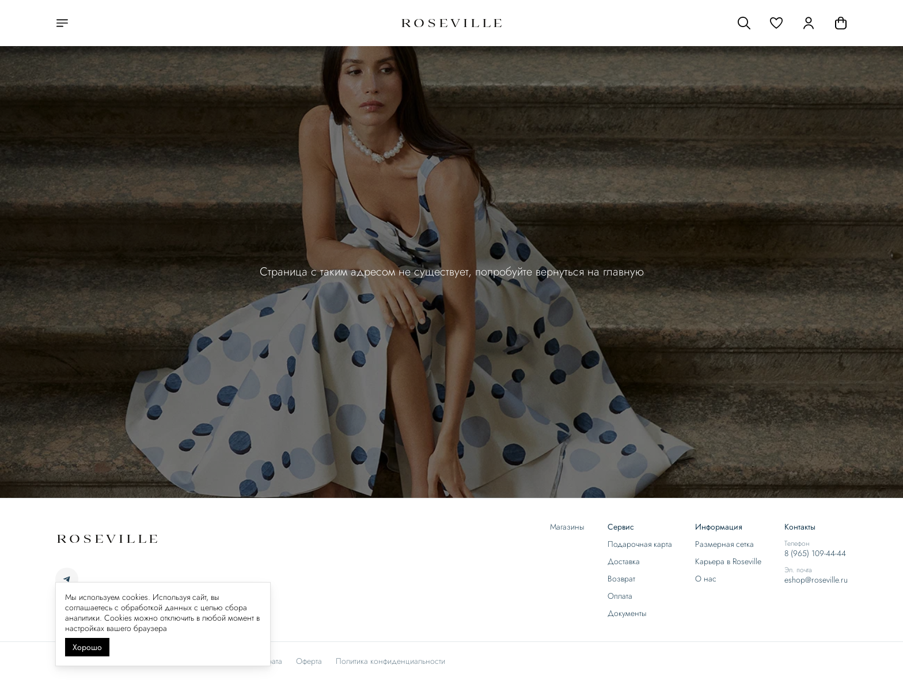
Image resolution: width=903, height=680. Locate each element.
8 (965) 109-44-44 (815, 553)
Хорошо (87, 647)
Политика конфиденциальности (390, 661)
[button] (776, 23)
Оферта (309, 661)
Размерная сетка (724, 544)
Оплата (620, 596)
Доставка (624, 561)
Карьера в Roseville (728, 561)
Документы (627, 613)
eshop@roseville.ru (816, 580)
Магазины (567, 527)
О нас (705, 578)
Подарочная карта (640, 544)
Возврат (621, 578)
